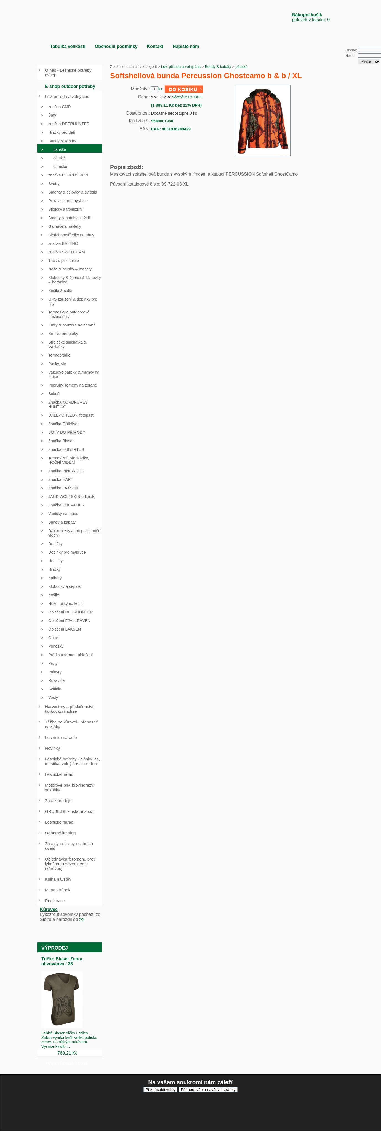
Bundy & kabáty (218, 67)
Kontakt (155, 46)
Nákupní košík (307, 14)
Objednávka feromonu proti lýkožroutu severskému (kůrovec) (70, 864)
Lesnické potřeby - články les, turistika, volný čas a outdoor (72, 761)
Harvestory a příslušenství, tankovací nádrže (70, 709)
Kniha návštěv (58, 879)
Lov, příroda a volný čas (181, 67)
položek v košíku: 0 (311, 17)
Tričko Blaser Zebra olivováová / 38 (61, 961)
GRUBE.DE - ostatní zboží (69, 811)
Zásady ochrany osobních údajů (69, 846)
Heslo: (350, 55)
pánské (241, 67)
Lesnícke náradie (61, 737)
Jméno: (351, 50)
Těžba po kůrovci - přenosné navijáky (71, 724)
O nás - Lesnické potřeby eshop (68, 72)
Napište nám (186, 46)
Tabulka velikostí (68, 46)
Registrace (55, 900)
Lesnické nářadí (59, 774)
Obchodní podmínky (116, 46)
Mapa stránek (57, 890)
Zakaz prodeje (58, 800)
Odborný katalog (60, 832)
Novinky (52, 748)
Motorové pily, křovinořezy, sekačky (69, 787)
